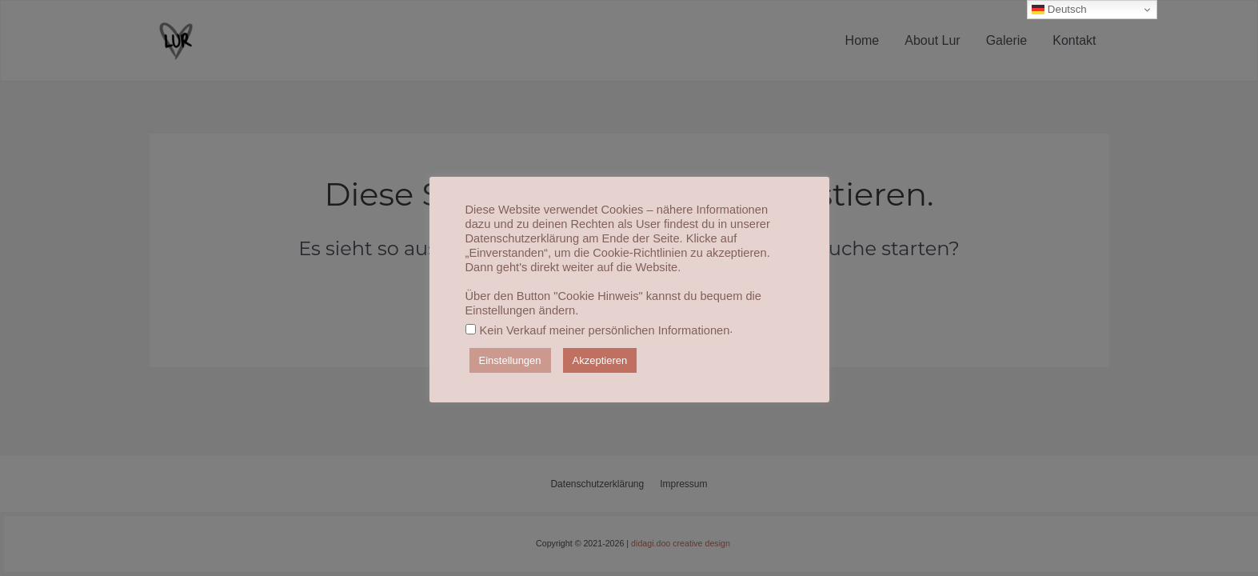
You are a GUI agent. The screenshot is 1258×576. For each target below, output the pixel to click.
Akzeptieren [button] (600, 360)
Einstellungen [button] (510, 360)
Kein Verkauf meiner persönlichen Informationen (605, 330)
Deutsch (1059, 9)
